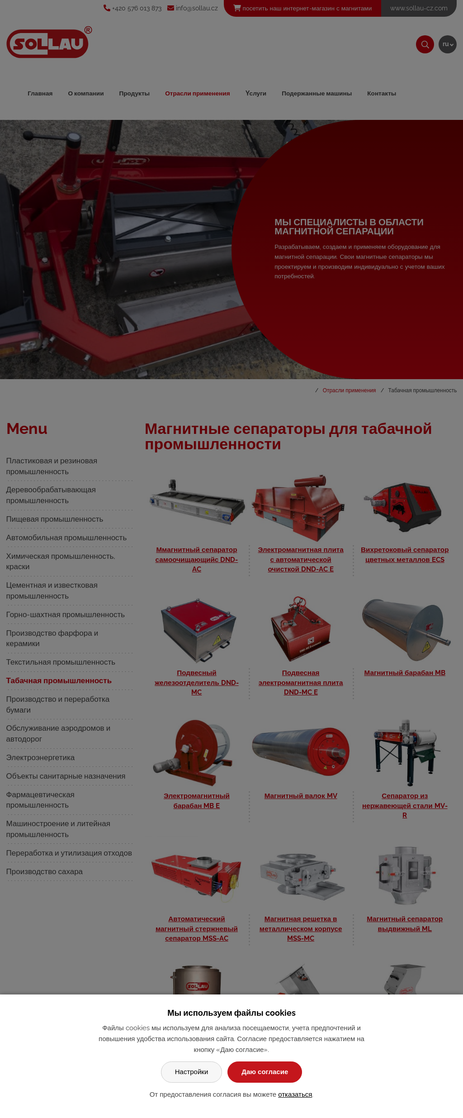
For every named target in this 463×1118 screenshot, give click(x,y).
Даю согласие (264, 1072)
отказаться (295, 1094)
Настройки (191, 1072)
